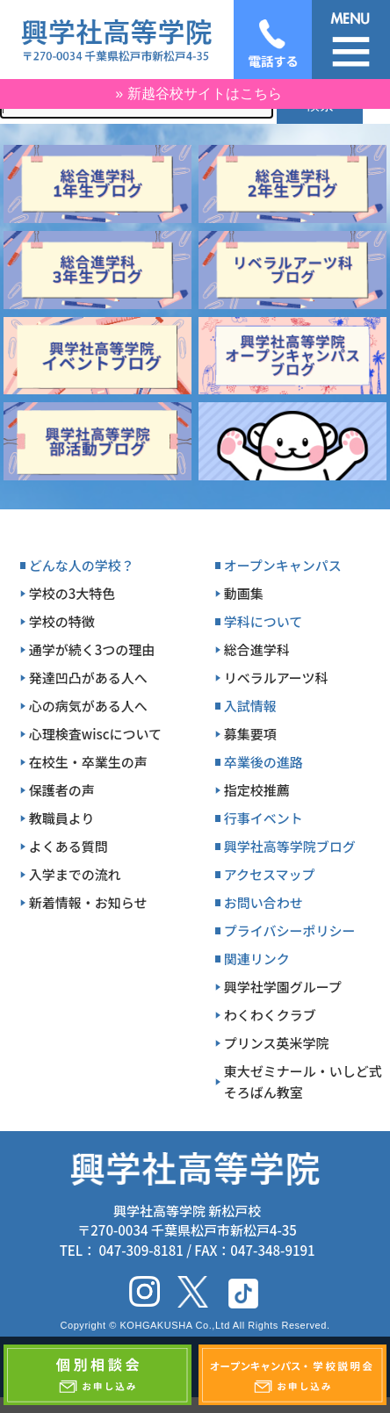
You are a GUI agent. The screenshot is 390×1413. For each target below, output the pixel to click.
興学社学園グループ (283, 986)
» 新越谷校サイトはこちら (198, 93)
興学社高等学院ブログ (290, 846)
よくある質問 (68, 846)
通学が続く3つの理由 (92, 649)
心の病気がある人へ (88, 705)
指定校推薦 (257, 790)
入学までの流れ (75, 874)
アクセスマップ (269, 874)
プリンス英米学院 (276, 1043)
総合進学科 (257, 649)
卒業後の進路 (263, 762)
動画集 (244, 593)
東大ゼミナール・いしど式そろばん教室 (303, 1081)
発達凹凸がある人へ (88, 677)
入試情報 (250, 705)
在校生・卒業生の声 (88, 762)
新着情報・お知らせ (88, 902)
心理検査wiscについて (95, 734)
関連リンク (257, 958)
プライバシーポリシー (290, 930)
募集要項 (250, 734)
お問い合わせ (263, 902)
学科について (263, 621)
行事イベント (263, 818)
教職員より (62, 818)
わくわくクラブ (270, 1015)
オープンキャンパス (283, 565)
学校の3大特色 (72, 593)
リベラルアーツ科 (276, 677)
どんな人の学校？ (81, 565)
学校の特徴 (62, 621)
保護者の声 (62, 790)
